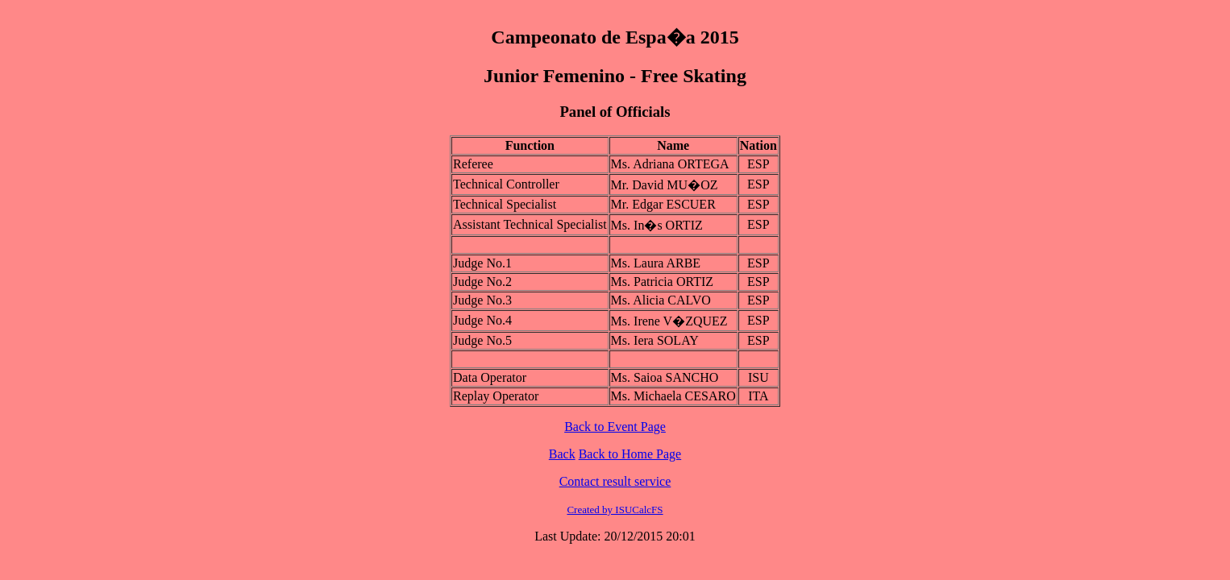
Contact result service (615, 481)
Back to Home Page (630, 454)
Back (562, 454)
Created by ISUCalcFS (615, 509)
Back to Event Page (615, 426)
